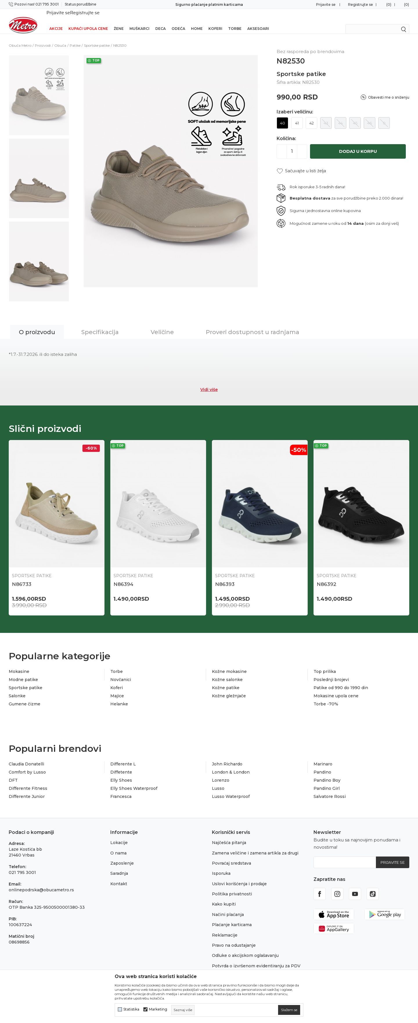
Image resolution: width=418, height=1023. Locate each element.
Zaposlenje (122, 855)
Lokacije (119, 835)
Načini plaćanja (228, 907)
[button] (301, 163)
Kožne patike (225, 680)
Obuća (60, 38)
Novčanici (120, 672)
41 (297, 115)
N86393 (225, 577)
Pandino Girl (327, 780)
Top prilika (325, 664)
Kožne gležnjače (229, 688)
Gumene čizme (24, 696)
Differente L (123, 756)
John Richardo (227, 756)
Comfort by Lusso (27, 764)
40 (282, 115)
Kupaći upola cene (88, 21)
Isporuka (221, 865)
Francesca (120, 789)
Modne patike (23, 672)
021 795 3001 (22, 865)
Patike (75, 38)
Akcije (56, 21)
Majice (117, 688)
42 (311, 115)
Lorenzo (220, 772)
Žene (119, 21)
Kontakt (118, 876)
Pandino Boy (327, 772)
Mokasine (19, 664)
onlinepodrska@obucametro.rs (41, 882)
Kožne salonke (227, 672)
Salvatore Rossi (330, 789)
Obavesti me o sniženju (388, 90)
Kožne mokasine (229, 664)
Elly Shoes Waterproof (133, 780)
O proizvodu (37, 324)
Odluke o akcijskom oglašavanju (245, 947)
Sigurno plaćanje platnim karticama (209, 4)
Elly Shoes (121, 772)
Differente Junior (27, 789)
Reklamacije (224, 927)
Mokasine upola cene (336, 688)
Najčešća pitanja (229, 835)
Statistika (131, 1009)
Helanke (119, 696)
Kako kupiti (224, 896)
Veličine (162, 324)
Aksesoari (258, 21)
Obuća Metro (20, 38)
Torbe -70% (326, 696)
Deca (160, 21)
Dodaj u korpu (358, 143)
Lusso (218, 780)
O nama (118, 845)
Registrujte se (360, 4)
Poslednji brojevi (331, 672)
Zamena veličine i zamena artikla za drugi (255, 845)
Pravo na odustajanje (234, 937)
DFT (13, 772)
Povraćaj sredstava (231, 855)
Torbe (235, 21)
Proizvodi (43, 38)
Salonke (17, 688)
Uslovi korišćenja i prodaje (239, 876)
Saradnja (119, 865)
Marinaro (323, 756)
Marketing (158, 1009)
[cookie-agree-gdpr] (289, 1010)
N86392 (326, 577)
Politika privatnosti (232, 886)
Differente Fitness (28, 780)
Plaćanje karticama (232, 917)
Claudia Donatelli (26, 756)
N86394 (123, 577)
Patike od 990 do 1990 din (341, 680)
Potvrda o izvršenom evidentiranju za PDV (256, 958)
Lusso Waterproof (231, 789)
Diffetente (121, 764)
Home (197, 21)
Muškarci (139, 21)
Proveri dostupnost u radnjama (252, 324)
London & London (231, 764)
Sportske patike (97, 38)
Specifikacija (100, 324)
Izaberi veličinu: (295, 104)
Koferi (215, 21)
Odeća (178, 21)
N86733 (21, 577)
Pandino (322, 764)
